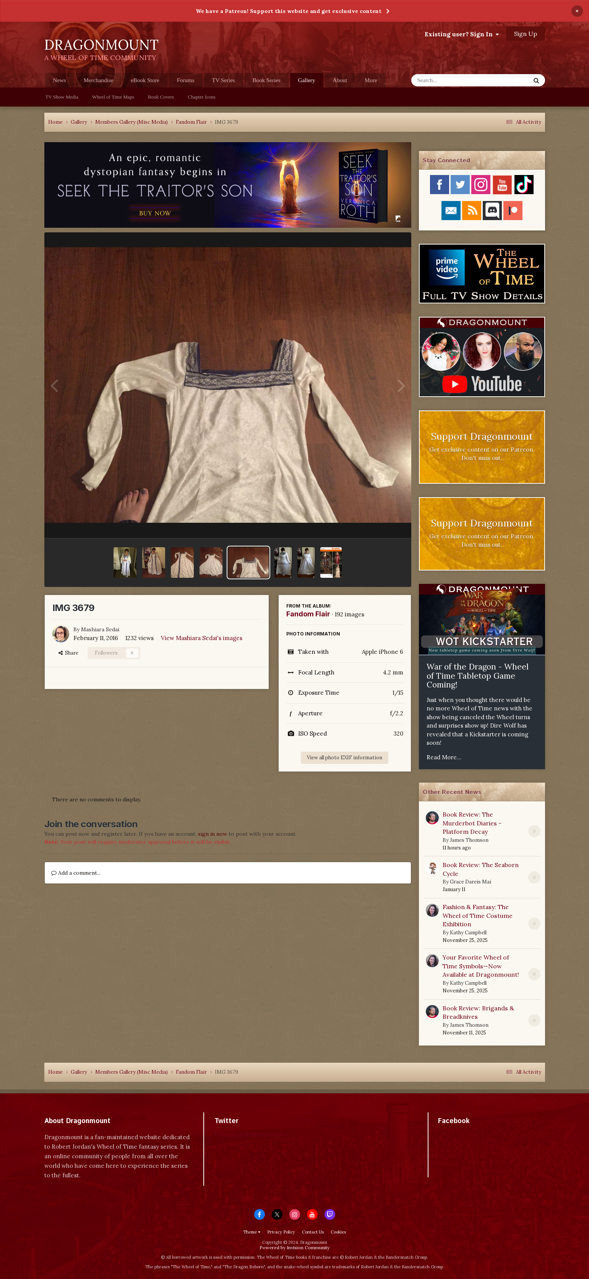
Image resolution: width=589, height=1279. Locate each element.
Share (68, 653)
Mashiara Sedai (100, 629)
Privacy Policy (281, 1232)
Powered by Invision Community (294, 1247)
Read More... (444, 757)
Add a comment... (76, 872)
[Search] (450, 80)
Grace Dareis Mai (470, 882)
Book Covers (161, 97)
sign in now (212, 833)
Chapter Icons (202, 97)
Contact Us (313, 1232)
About (340, 80)
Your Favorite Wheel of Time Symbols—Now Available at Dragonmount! (481, 965)
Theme (251, 1232)
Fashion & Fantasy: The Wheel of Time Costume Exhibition (478, 915)
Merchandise (98, 80)
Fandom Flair (308, 614)
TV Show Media (61, 97)
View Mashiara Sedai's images (201, 638)
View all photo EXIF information (344, 757)
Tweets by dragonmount (248, 1134)
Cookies (338, 1232)
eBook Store (145, 80)
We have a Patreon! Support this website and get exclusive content (288, 11)
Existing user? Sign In (462, 34)
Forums (186, 80)
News (59, 80)
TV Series (223, 80)
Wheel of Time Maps (113, 97)
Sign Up (525, 33)
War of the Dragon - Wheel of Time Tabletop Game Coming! (478, 675)
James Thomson (469, 840)
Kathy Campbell (468, 932)
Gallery (306, 82)
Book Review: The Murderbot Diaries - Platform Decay (472, 823)
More (371, 80)
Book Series (267, 80)
